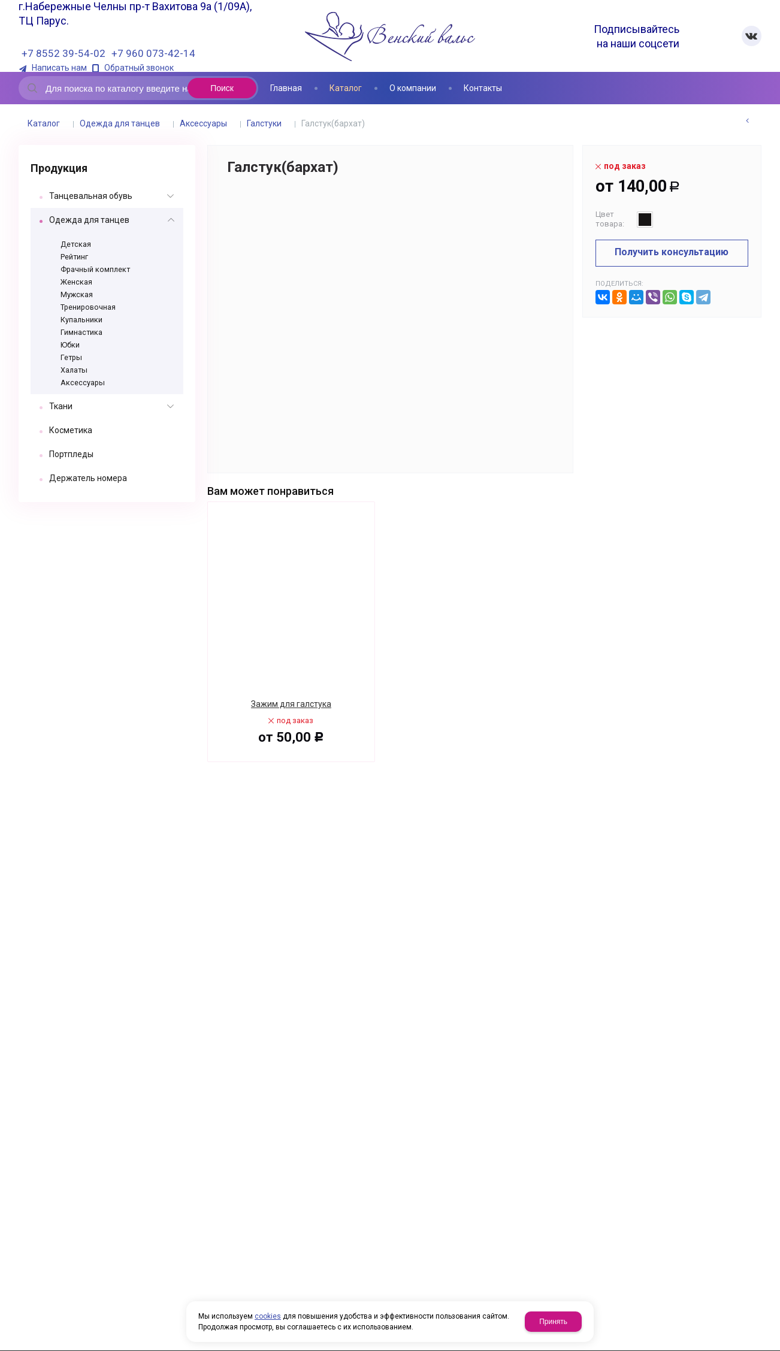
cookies (268, 1316)
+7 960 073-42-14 (153, 53)
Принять (553, 1321)
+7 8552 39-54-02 (63, 53)
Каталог (44, 123)
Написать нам (59, 68)
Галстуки (264, 123)
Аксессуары (203, 123)
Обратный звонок (139, 68)
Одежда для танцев (120, 123)
